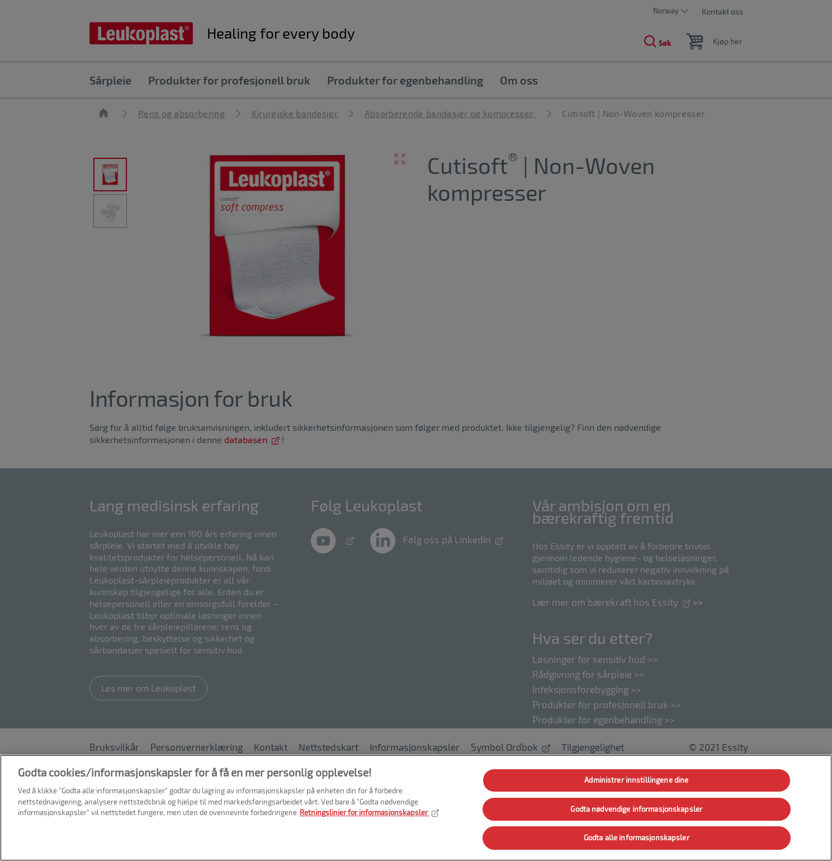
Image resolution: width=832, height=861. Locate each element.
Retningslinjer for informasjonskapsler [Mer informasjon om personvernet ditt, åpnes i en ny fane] (369, 812)
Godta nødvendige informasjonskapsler (636, 808)
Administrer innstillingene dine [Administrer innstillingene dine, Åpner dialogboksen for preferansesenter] (636, 779)
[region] (416, 808)
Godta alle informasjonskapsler (636, 837)
